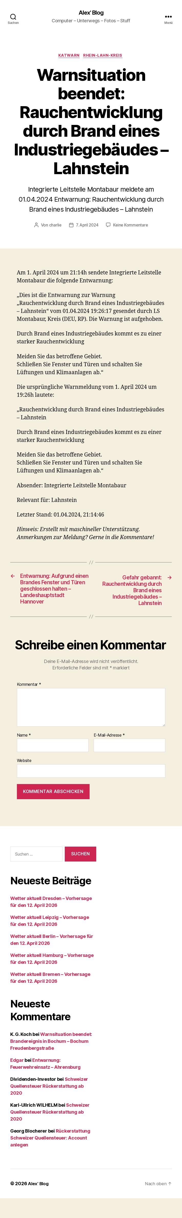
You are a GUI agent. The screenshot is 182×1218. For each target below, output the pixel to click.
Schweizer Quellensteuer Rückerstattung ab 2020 (49, 1106)
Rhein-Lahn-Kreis (104, 56)
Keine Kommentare (131, 226)
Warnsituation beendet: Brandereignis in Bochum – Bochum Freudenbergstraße (51, 1061)
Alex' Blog (90, 13)
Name (24, 755)
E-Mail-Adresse (109, 755)
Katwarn (69, 56)
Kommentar (29, 704)
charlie (54, 226)
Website (24, 780)
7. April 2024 (87, 226)
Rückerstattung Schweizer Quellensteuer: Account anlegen (50, 1157)
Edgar (17, 1080)
